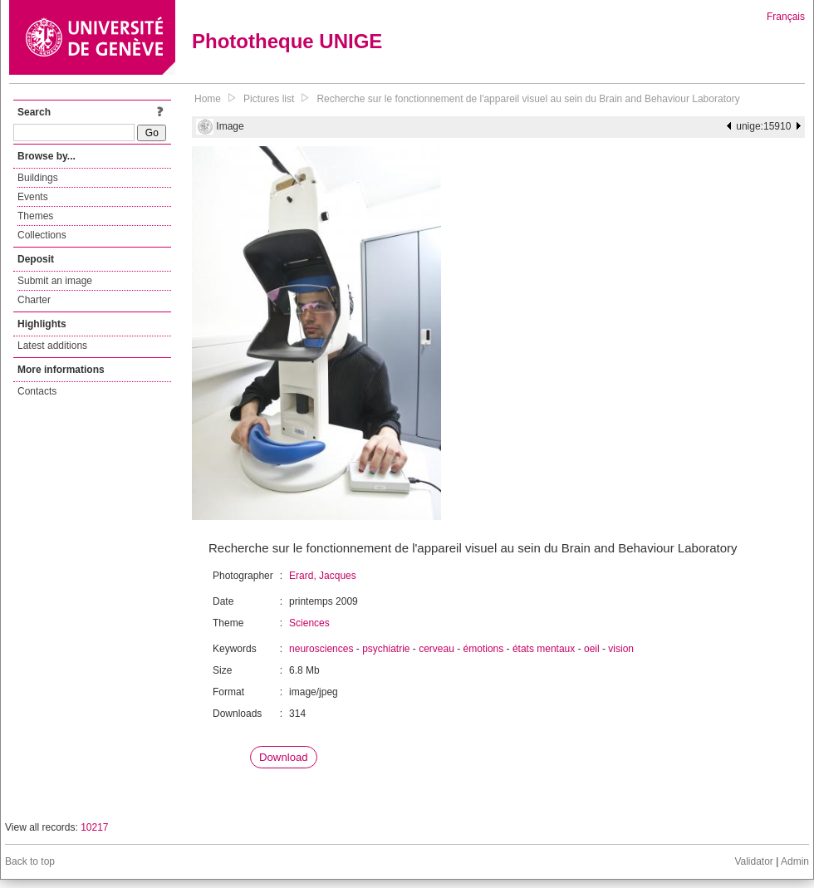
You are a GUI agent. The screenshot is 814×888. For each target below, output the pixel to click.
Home (207, 99)
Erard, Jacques (322, 575)
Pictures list (268, 99)
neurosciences (321, 649)
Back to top (30, 861)
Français (786, 16)
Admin (795, 861)
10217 (94, 827)
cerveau (436, 649)
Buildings (37, 178)
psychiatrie (385, 649)
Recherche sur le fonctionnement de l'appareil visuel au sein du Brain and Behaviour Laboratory (527, 99)
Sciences (309, 623)
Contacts (36, 391)
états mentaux (543, 649)
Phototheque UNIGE (287, 41)
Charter (34, 300)
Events (32, 197)
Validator (753, 861)
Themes (35, 216)
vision (621, 649)
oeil (592, 649)
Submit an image (54, 281)
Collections (41, 235)
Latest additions (52, 345)
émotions (483, 649)
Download (283, 757)
